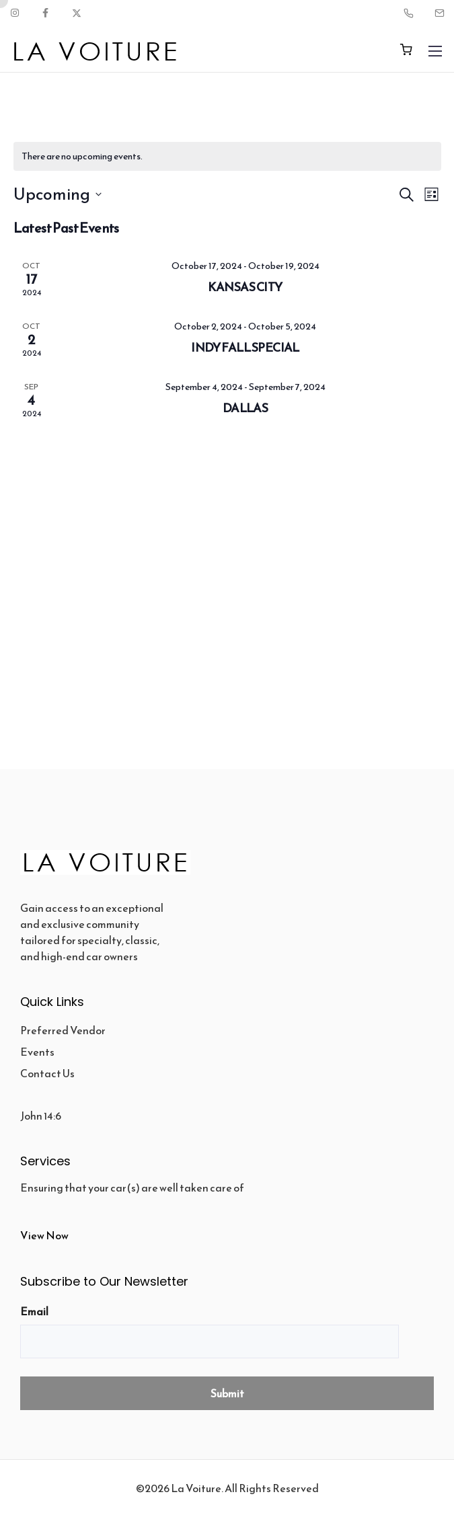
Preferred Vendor (63, 1030)
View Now (44, 1235)
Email (34, 1311)
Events (37, 1052)
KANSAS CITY (245, 287)
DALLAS (245, 408)
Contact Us (47, 1073)
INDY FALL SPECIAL (245, 347)
